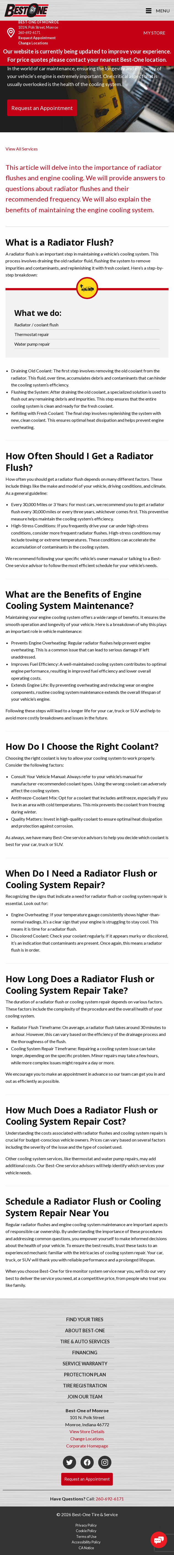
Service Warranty (85, 1363)
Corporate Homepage (87, 1445)
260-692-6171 (29, 32)
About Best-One (85, 1330)
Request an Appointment (42, 107)
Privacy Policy (86, 1525)
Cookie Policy (86, 1531)
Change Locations (33, 43)
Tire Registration (85, 1386)
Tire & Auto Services (85, 1341)
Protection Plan (85, 1374)
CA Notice (86, 1548)
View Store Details (87, 1431)
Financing (84, 1352)
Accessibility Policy (86, 1542)
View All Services (22, 148)
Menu (163, 10)
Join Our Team (84, 1397)
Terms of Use (86, 1536)
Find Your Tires (84, 1319)
